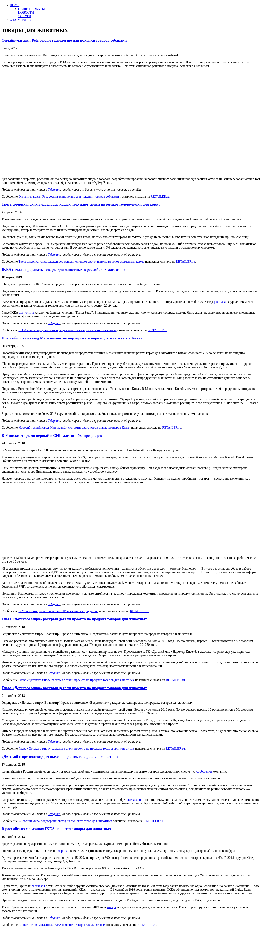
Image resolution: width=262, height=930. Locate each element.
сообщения (204, 771)
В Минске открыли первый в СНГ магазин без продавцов (52, 435)
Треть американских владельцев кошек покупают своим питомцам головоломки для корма (81, 204)
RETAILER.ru (159, 196)
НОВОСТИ (26, 12)
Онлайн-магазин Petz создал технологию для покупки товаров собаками (64, 40)
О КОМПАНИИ (21, 20)
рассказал (220, 302)
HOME (14, 5)
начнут (111, 907)
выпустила (26, 312)
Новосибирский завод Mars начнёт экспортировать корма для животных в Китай (72, 338)
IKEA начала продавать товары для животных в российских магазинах (63, 269)
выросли (63, 850)
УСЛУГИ (24, 16)
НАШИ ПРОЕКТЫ (31, 8)
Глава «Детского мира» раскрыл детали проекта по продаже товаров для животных (74, 619)
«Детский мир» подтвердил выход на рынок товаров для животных (60, 756)
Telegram (54, 189)
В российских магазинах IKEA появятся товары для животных (56, 829)
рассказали (133, 799)
